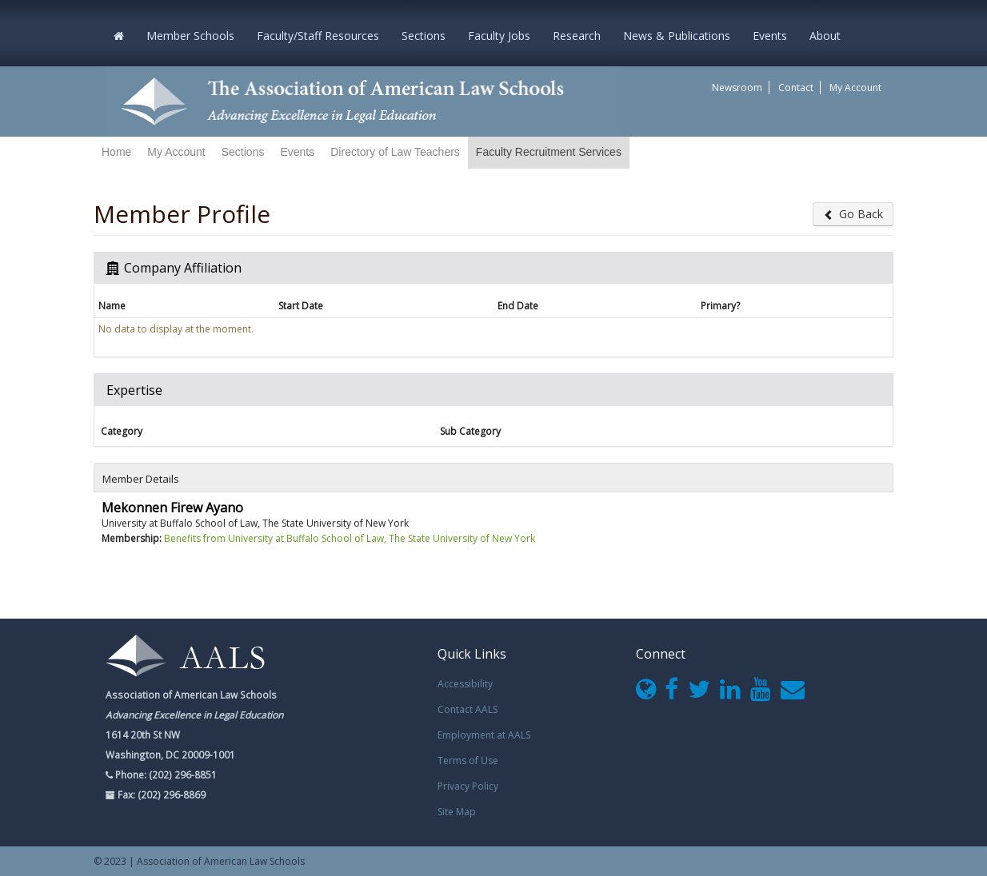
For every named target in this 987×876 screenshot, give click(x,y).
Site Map (457, 811)
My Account (855, 87)
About (825, 35)
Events (770, 35)
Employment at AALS (484, 735)
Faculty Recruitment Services (548, 151)
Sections (424, 35)
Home (116, 151)
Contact (795, 87)
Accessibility (465, 684)
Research (577, 35)
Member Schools (190, 35)
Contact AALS (467, 709)
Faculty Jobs (499, 35)
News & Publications (676, 35)
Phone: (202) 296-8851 (165, 774)
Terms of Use (468, 760)
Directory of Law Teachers (395, 151)
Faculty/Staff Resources (318, 35)
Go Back (853, 213)
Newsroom (737, 87)
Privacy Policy (468, 786)
